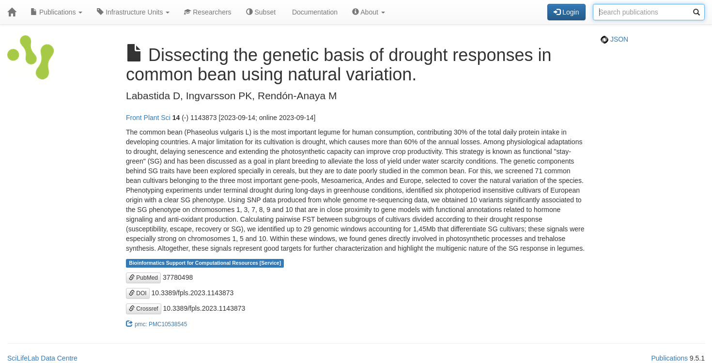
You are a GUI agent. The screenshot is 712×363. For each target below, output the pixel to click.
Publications (56, 12)
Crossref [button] (143, 308)
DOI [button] (138, 293)
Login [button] (566, 12)
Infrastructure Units (133, 12)
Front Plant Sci (148, 117)
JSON (614, 39)
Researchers (207, 12)
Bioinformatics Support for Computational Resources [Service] (205, 263)
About (368, 12)
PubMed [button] (143, 277)
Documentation (314, 12)
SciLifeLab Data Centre (42, 358)
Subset (261, 12)
